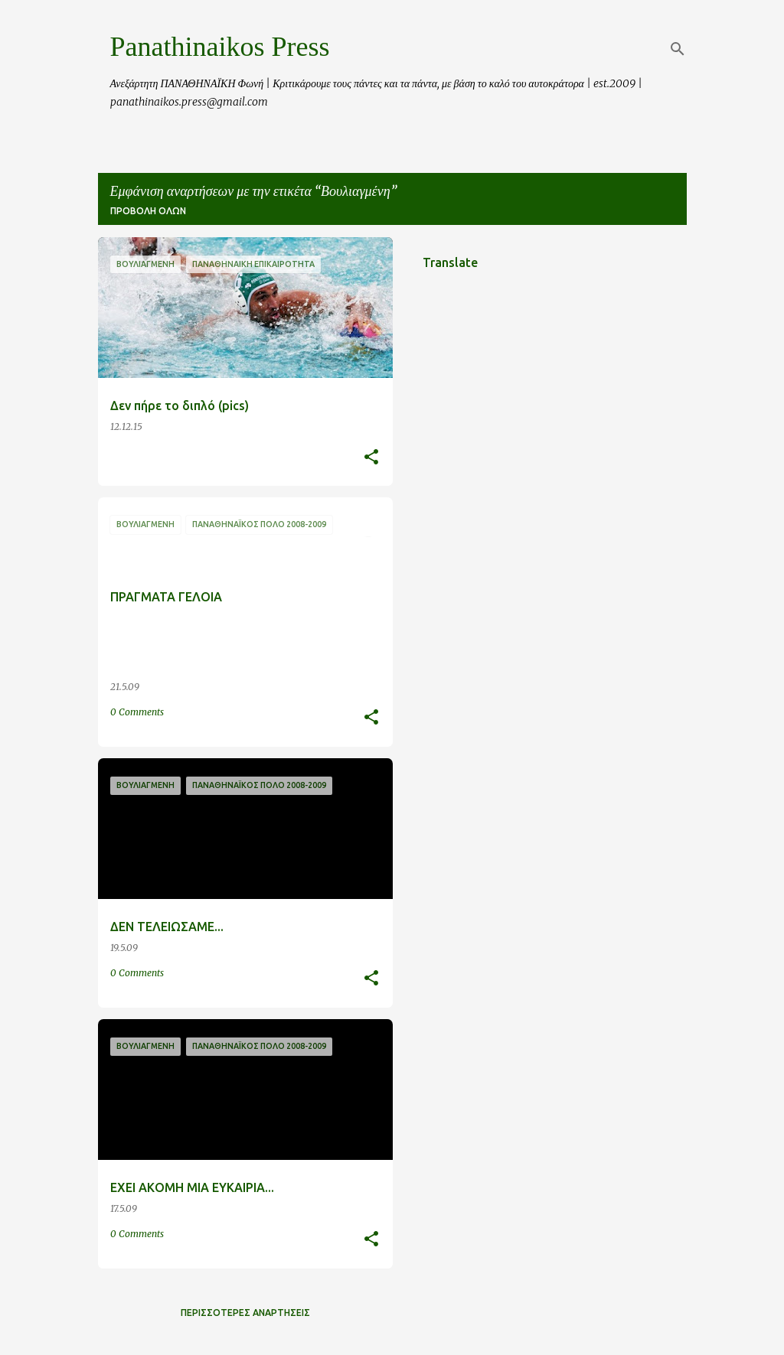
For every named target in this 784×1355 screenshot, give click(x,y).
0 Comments (137, 712)
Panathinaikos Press (220, 46)
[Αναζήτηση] (677, 49)
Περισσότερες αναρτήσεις (245, 1313)
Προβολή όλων (148, 211)
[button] (371, 458)
